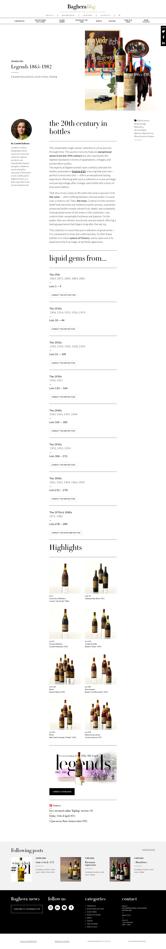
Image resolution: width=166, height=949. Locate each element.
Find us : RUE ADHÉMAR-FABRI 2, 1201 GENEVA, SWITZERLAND (134, 908)
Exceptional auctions (40, 21)
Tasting (112, 21)
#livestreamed (140, 136)
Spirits (99, 21)
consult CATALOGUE (62, 792)
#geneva (138, 133)
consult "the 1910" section (63, 329)
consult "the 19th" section (63, 295)
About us (49, 15)
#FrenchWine (140, 130)
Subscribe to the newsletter (27, 909)
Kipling (53, 76)
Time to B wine (128, 21)
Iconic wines (62, 21)
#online (151, 136)
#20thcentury (143, 120)
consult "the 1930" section (63, 397)
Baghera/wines (68, 15)
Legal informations (28, 941)
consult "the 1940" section (63, 431)
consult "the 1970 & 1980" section (65, 533)
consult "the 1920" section (63, 363)
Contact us (105, 15)
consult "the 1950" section (63, 465)
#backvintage (140, 123)
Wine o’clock (146, 21)
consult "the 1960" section (63, 499)
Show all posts (148, 849)
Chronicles (19, 21)
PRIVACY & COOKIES (62, 941)
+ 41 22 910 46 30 (127, 922)
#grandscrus (148, 133)
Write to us (126, 915)
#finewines (139, 127)
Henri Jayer (87, 15)
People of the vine (82, 21)
